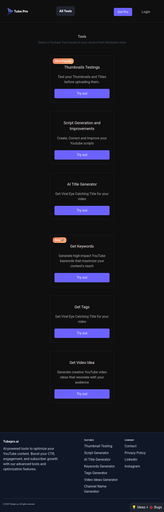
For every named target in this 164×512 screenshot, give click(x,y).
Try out (82, 93)
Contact (131, 446)
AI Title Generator (97, 459)
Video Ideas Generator (101, 480)
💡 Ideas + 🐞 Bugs (147, 507)
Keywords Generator (99, 466)
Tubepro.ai (11, 441)
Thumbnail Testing (98, 446)
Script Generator (96, 453)
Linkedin (131, 459)
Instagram (132, 466)
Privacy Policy (135, 453)
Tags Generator (95, 473)
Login (146, 12)
